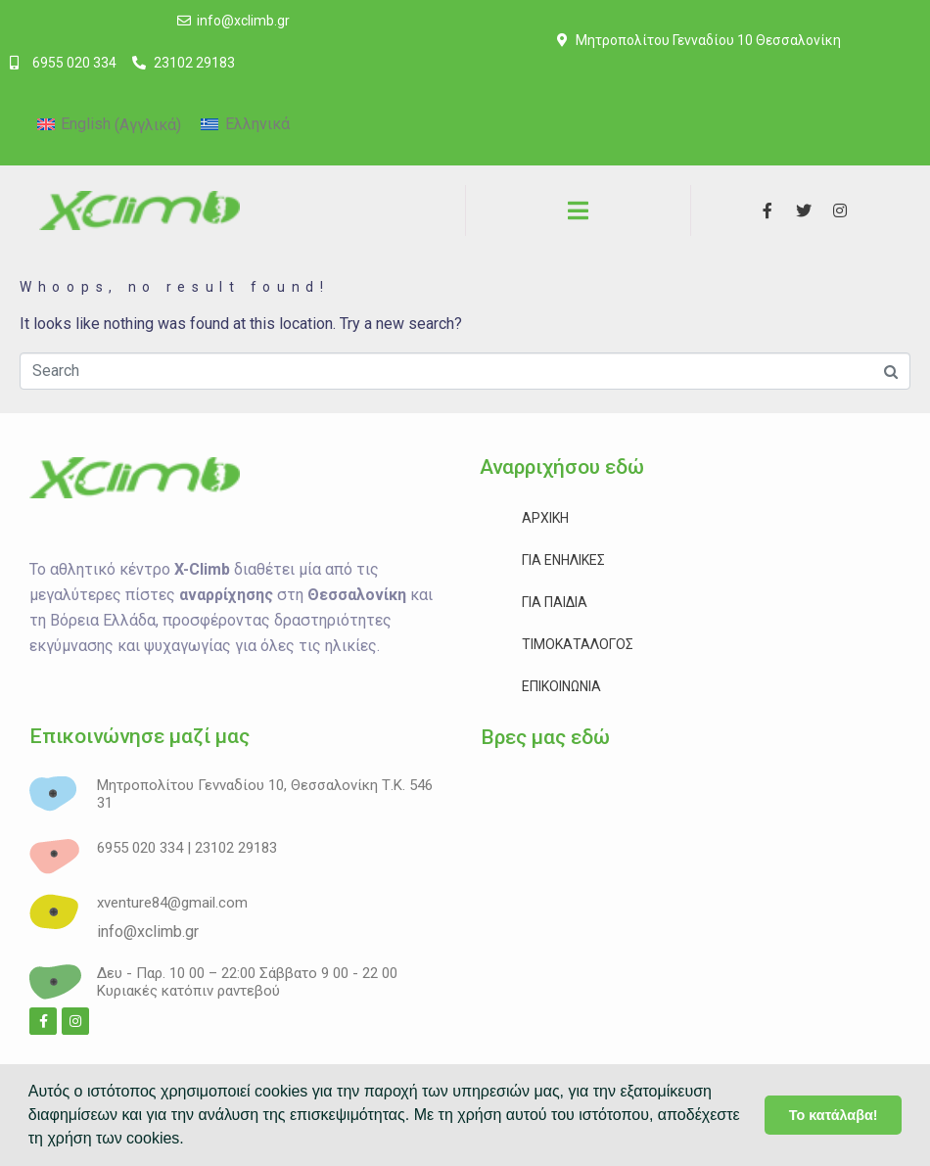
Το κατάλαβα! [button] (833, 1115)
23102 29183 (236, 848)
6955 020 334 (140, 848)
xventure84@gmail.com (172, 902)
